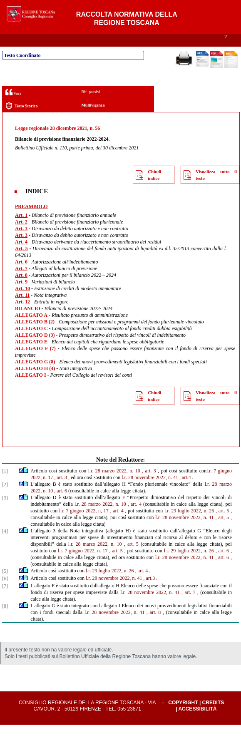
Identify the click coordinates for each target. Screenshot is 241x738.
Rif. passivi (90, 105)
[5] (5, 584)
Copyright (183, 716)
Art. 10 (22, 302)
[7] (5, 599)
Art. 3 (21, 242)
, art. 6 (60, 504)
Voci (13, 105)
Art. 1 (21, 228)
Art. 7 (21, 282)
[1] (5, 484)
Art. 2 (21, 235)
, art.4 (185, 491)
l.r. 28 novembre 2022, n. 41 (150, 491)
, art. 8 (154, 626)
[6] (5, 592)
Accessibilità (197, 722)
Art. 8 (21, 288)
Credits (213, 716)
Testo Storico (21, 119)
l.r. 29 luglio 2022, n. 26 (189, 524)
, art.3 (149, 591)
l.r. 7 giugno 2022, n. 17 (82, 564)
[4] (5, 544)
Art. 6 (21, 275)
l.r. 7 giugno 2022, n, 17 (84, 524)
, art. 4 (135, 517)
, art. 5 (222, 524)
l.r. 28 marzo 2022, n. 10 (114, 484)
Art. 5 (21, 262)
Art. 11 (22, 308)
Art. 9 (21, 295)
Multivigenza (92, 118)
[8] (5, 619)
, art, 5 (222, 531)
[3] (5, 511)
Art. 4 (21, 255)
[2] (5, 498)
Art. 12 (22, 315)
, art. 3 (149, 484)
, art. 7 (188, 606)
